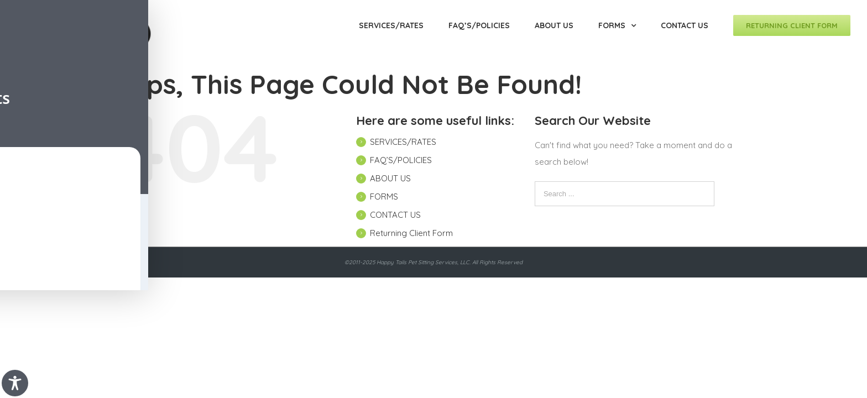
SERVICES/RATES (403, 142)
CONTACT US (395, 215)
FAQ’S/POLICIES (401, 160)
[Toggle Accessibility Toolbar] (15, 383)
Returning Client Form (411, 233)
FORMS (384, 196)
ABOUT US (390, 178)
